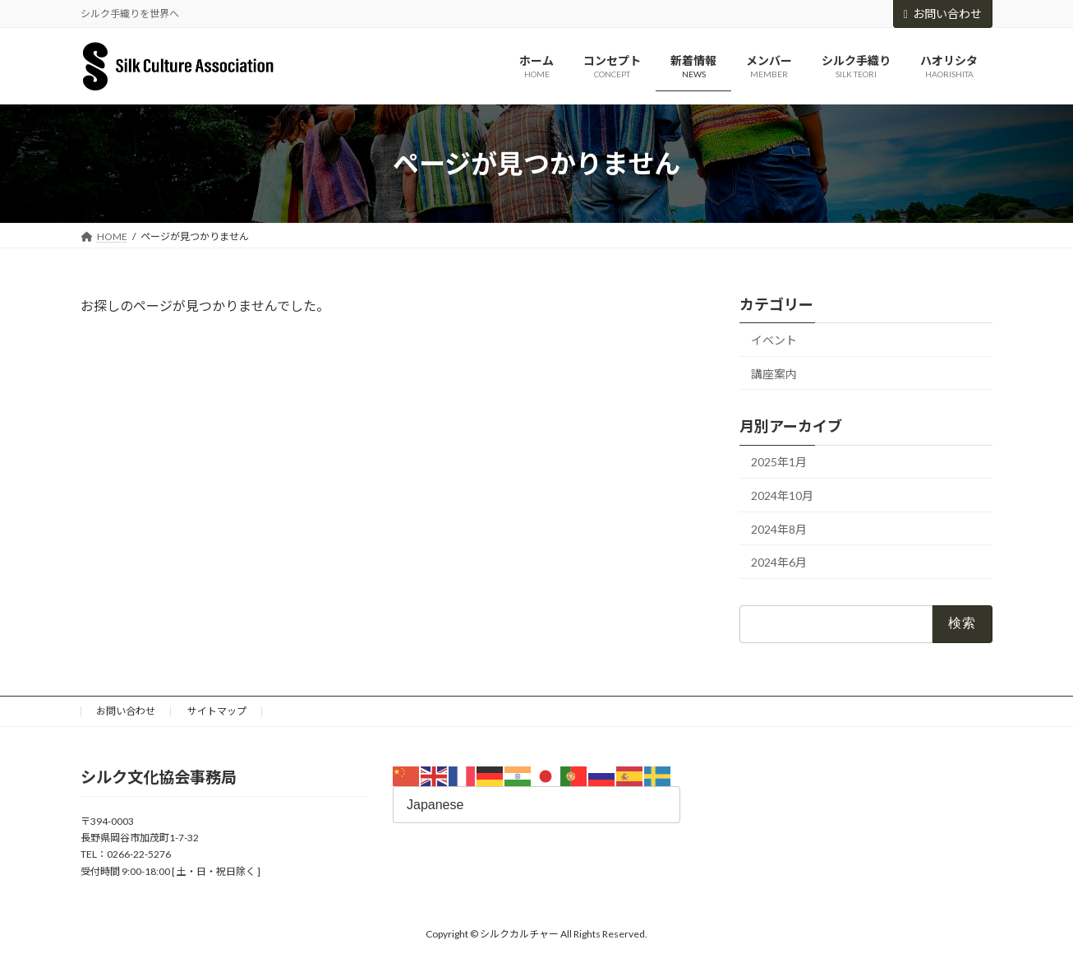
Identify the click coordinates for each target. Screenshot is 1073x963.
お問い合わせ (943, 14)
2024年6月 (779, 563)
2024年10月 (782, 495)
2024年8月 (779, 529)
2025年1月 (779, 463)
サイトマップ (216, 711)
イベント (774, 340)
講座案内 (774, 374)
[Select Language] (536, 804)
